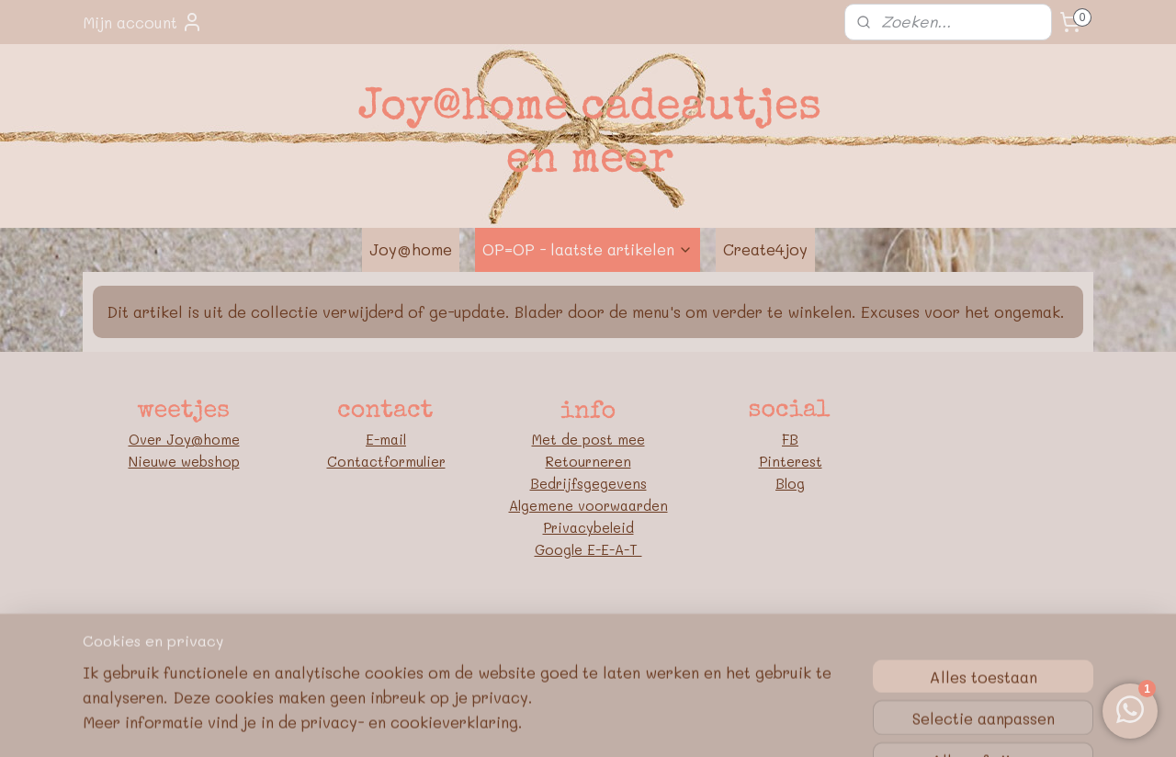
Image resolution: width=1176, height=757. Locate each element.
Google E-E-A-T (588, 549)
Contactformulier (386, 461)
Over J (152, 439)
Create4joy (765, 249)
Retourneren (588, 461)
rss (547, 635)
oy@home (207, 439)
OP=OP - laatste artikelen (587, 249)
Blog (790, 483)
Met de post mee (588, 439)
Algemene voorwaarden (588, 505)
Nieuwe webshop (184, 461)
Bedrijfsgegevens (588, 483)
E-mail (386, 439)
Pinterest (790, 461)
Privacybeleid (588, 527)
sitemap (509, 635)
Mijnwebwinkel (787, 635)
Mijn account (143, 22)
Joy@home (410, 249)
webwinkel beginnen (619, 635)
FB (790, 439)
